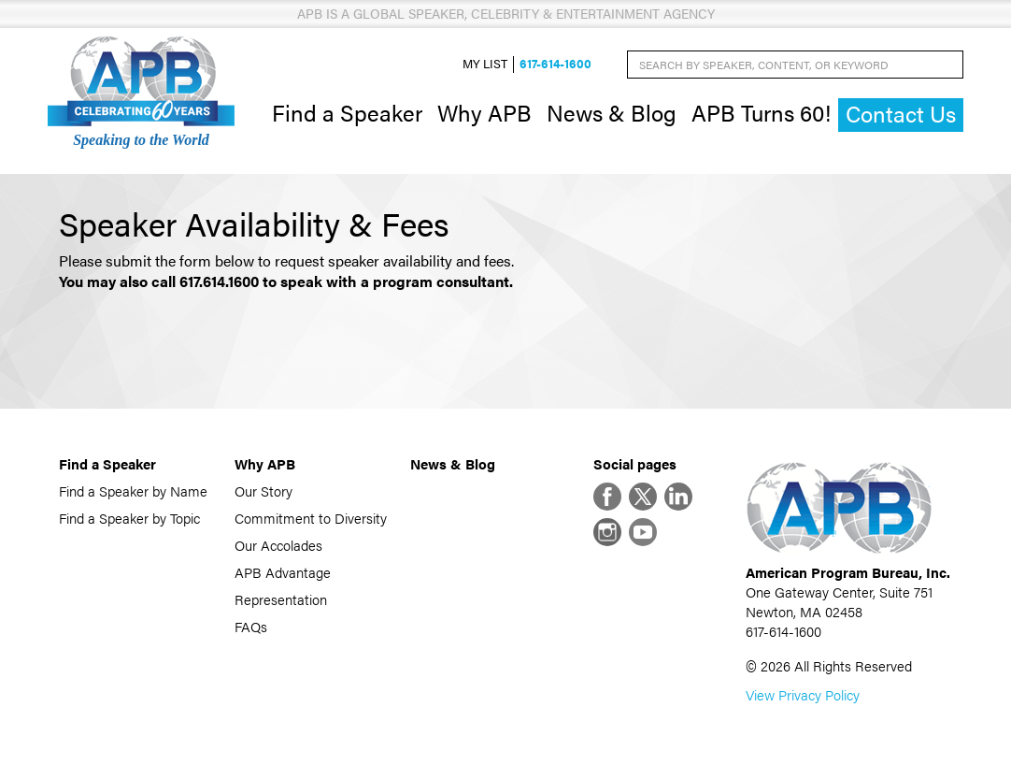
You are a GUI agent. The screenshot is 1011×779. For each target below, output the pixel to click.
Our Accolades (278, 545)
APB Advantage (283, 572)
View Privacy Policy (803, 694)
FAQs (251, 626)
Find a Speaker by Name (133, 490)
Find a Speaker (347, 112)
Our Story (263, 490)
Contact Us (901, 113)
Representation (281, 599)
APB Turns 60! (761, 112)
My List (485, 64)
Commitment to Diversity (311, 517)
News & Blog (611, 112)
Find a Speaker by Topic (129, 517)
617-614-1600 (555, 64)
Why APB (484, 112)
